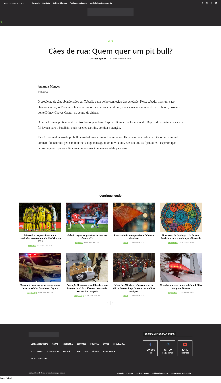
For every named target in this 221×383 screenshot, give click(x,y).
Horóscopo (173, 242)
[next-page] (112, 303)
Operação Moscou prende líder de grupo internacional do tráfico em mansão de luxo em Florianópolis (87, 288)
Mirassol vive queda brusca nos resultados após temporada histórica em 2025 (40, 238)
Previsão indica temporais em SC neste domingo (134, 237)
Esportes (32, 245)
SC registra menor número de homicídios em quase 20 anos (181, 287)
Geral (110, 41)
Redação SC (100, 58)
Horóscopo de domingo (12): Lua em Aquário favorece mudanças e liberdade (181, 237)
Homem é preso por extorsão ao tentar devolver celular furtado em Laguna (40, 287)
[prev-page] (107, 303)
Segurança (32, 292)
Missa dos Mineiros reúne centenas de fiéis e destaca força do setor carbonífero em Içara (134, 288)
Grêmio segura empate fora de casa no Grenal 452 (87, 237)
